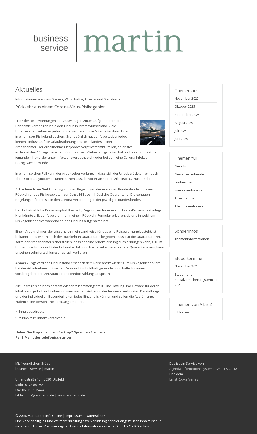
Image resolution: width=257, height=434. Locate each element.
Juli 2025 (181, 130)
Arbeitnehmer (185, 198)
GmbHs (180, 166)
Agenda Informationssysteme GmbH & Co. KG (204, 368)
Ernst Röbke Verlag (183, 379)
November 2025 (187, 98)
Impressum (74, 415)
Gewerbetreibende (189, 174)
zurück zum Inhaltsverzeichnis (42, 318)
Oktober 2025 (185, 106)
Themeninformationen (192, 239)
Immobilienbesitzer (189, 190)
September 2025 (187, 114)
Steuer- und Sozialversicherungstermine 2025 (195, 279)
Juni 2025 (181, 138)
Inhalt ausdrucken (33, 311)
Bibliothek (182, 312)
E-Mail (27, 337)
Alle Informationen (189, 206)
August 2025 (184, 122)
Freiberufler (184, 182)
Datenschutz (95, 415)
